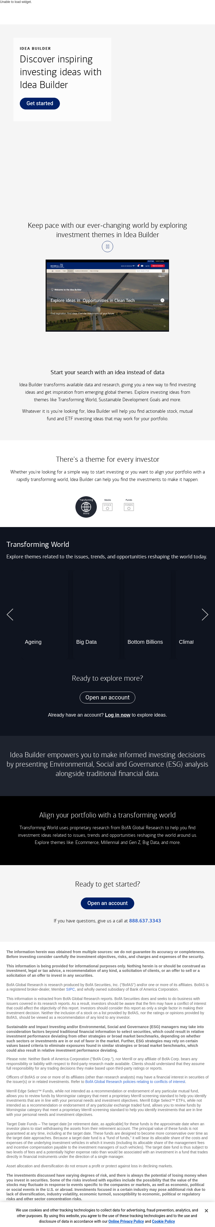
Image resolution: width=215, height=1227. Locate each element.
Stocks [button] (104, 504)
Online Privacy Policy (126, 1221)
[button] (107, 246)
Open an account (104, 904)
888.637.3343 (145, 921)
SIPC (70, 989)
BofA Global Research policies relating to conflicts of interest (135, 1082)
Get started (36, 104)
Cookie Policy (163, 1221)
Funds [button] (125, 504)
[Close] (206, 1211)
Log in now (117, 715)
